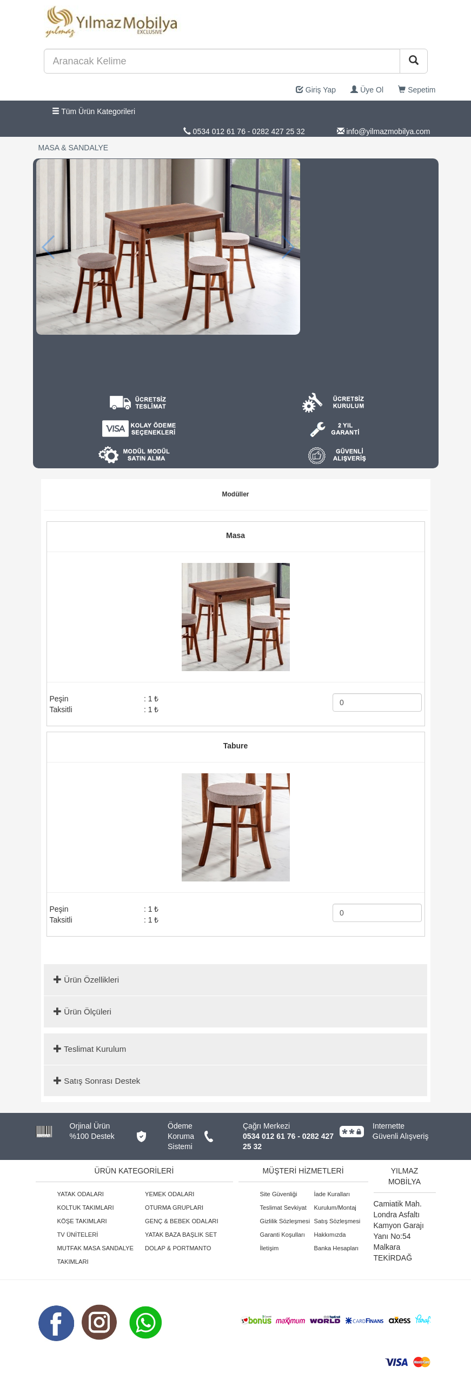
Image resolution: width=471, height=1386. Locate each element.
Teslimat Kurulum (90, 1048)
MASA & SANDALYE (73, 147)
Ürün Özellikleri (86, 979)
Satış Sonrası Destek (97, 1080)
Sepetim (416, 89)
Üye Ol (366, 89)
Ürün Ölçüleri (82, 1011)
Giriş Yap (316, 89)
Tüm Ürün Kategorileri (94, 111)
